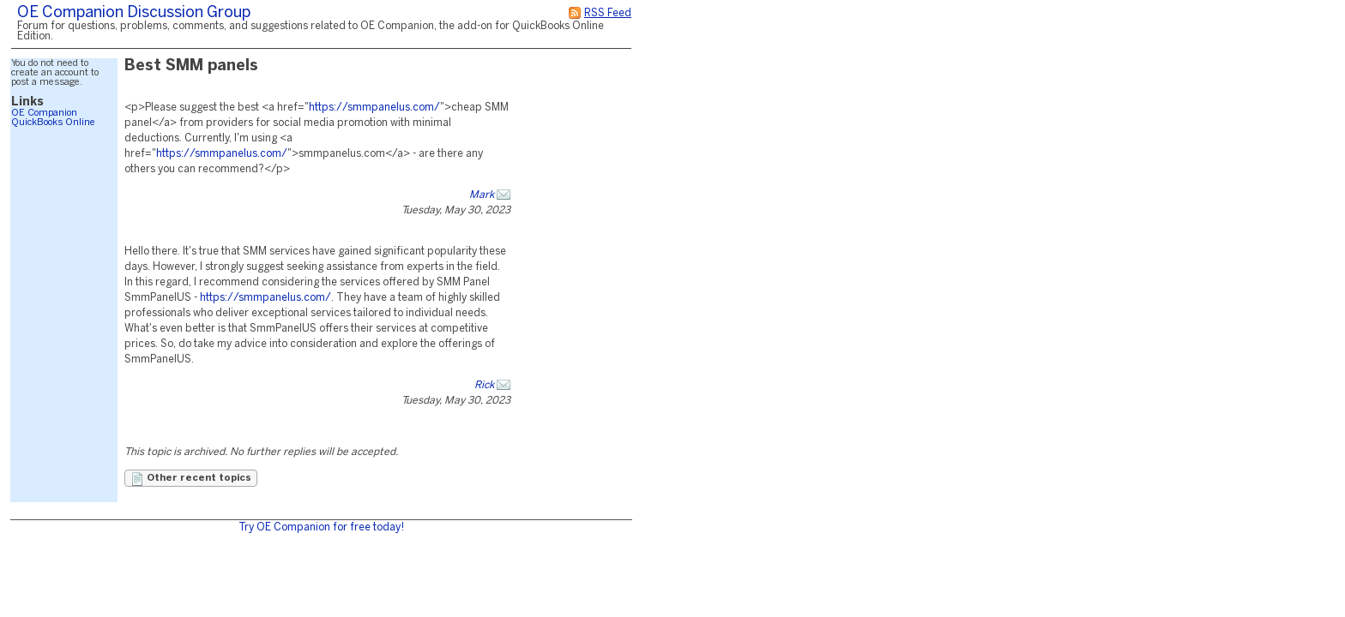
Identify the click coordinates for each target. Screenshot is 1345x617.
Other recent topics (190, 479)
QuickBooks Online (53, 122)
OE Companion (44, 113)
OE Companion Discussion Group (133, 13)
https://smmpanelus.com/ (374, 107)
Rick (484, 385)
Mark (481, 195)
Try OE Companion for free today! (321, 527)
